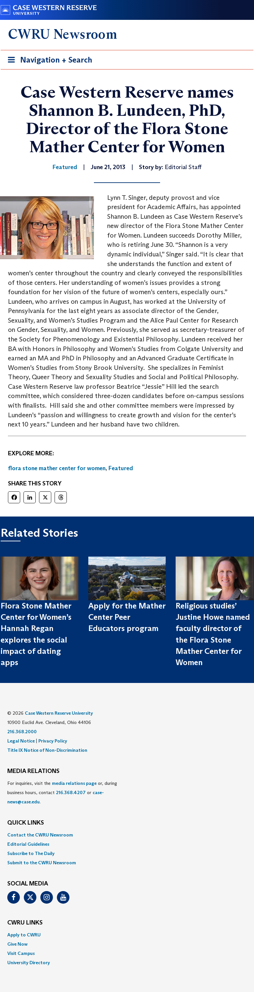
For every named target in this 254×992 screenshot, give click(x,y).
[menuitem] (127, 834)
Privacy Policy (52, 741)
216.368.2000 (22, 732)
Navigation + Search (48, 61)
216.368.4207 (71, 792)
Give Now (17, 944)
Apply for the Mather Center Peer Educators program (126, 617)
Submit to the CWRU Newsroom (41, 863)
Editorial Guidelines (28, 844)
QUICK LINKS (25, 823)
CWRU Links (25, 923)
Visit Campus (21, 953)
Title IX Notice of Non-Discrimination (47, 750)
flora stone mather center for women (57, 468)
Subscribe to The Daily (31, 853)
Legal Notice (21, 741)
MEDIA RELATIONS (33, 771)
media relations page (74, 783)
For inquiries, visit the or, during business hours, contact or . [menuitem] (62, 792)
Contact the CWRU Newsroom (40, 835)
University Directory (28, 963)
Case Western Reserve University (59, 713)
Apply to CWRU (24, 935)
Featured (120, 468)
